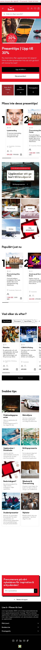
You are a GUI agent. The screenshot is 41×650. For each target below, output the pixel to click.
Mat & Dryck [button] (6, 321)
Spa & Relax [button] (28, 321)
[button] (20, 623)
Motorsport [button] (17, 321)
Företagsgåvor (33, 90)
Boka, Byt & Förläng (7, 90)
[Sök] (20, 14)
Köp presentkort (20, 90)
